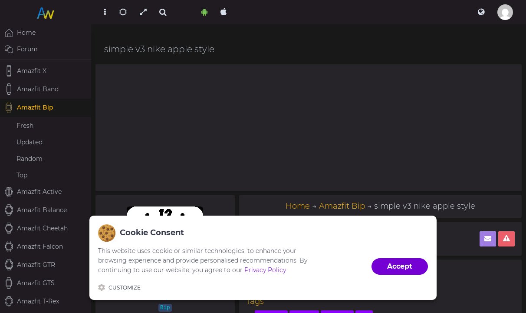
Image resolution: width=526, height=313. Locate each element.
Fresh (24, 126)
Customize (119, 287)
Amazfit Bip (342, 206)
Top (21, 175)
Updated (29, 142)
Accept (399, 266)
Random (29, 159)
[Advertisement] (308, 128)
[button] (481, 12)
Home (298, 206)
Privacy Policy (265, 270)
